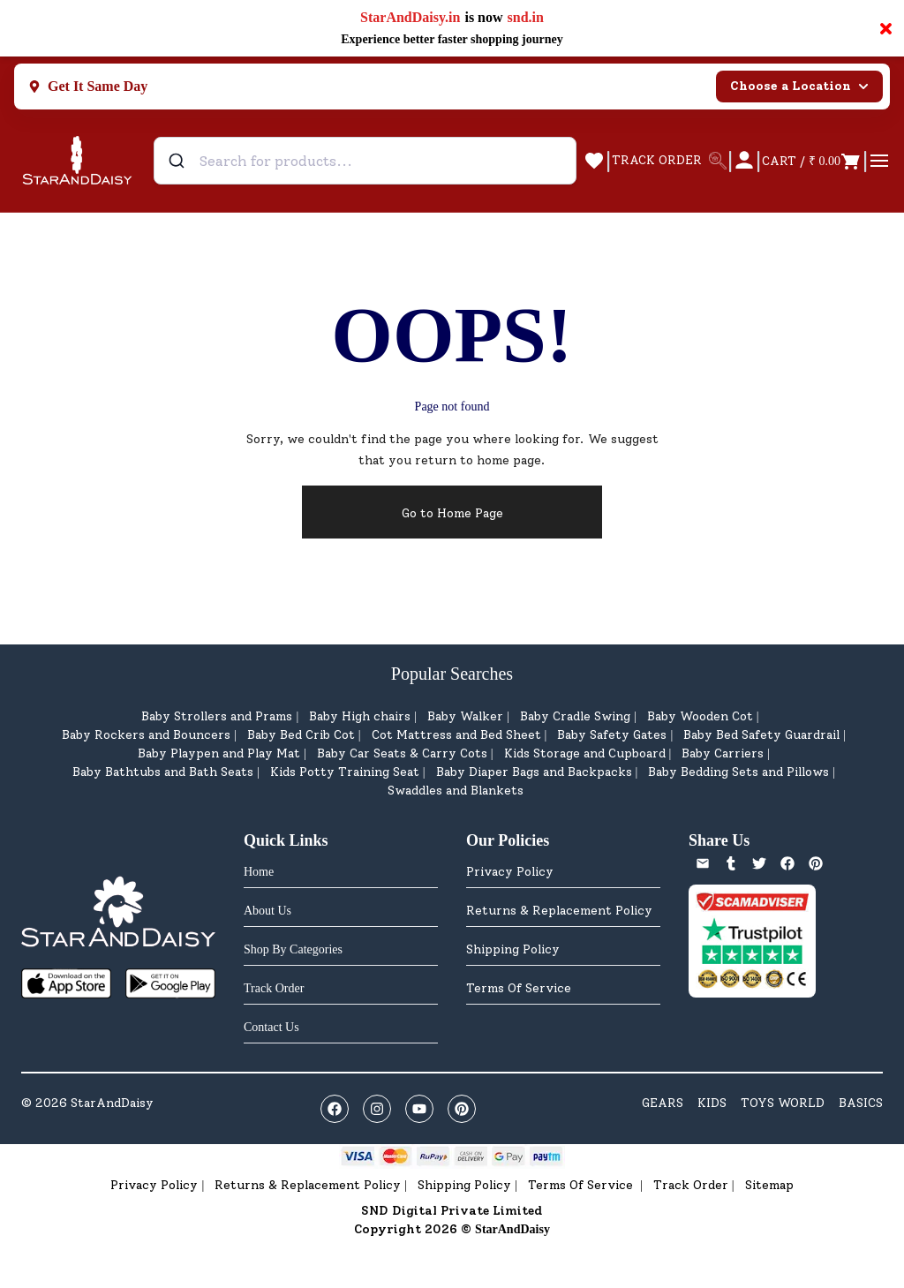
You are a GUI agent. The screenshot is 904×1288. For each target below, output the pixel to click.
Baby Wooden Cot (700, 716)
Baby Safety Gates (612, 734)
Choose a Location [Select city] (799, 86)
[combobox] (365, 160)
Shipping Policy (513, 949)
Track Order (690, 1185)
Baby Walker (465, 716)
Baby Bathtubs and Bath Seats (162, 772)
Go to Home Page (452, 513)
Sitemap (769, 1185)
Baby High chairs (360, 716)
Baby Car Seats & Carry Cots (402, 753)
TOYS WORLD (783, 1103)
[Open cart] (812, 160)
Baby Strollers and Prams (216, 716)
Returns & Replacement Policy (559, 910)
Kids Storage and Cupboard (585, 753)
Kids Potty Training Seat (344, 772)
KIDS (712, 1103)
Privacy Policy (510, 871)
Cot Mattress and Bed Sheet (456, 734)
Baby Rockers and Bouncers (146, 734)
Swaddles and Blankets (456, 790)
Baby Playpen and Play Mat (219, 753)
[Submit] (179, 160)
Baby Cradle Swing (575, 716)
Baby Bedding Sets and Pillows (738, 772)
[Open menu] (879, 160)
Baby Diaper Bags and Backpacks (534, 772)
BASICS (861, 1103)
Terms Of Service (518, 988)
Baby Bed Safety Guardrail (761, 734)
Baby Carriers (723, 753)
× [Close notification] (885, 28)
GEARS (662, 1103)
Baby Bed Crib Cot (301, 734)
